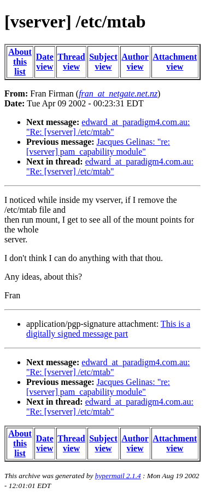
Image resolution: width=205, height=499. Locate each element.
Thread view (71, 61)
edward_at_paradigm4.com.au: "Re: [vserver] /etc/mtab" (108, 127)
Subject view (103, 61)
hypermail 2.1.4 (118, 476)
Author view (135, 61)
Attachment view (175, 61)
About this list (20, 61)
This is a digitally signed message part (108, 328)
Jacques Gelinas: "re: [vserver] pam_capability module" (98, 146)
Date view (45, 61)
